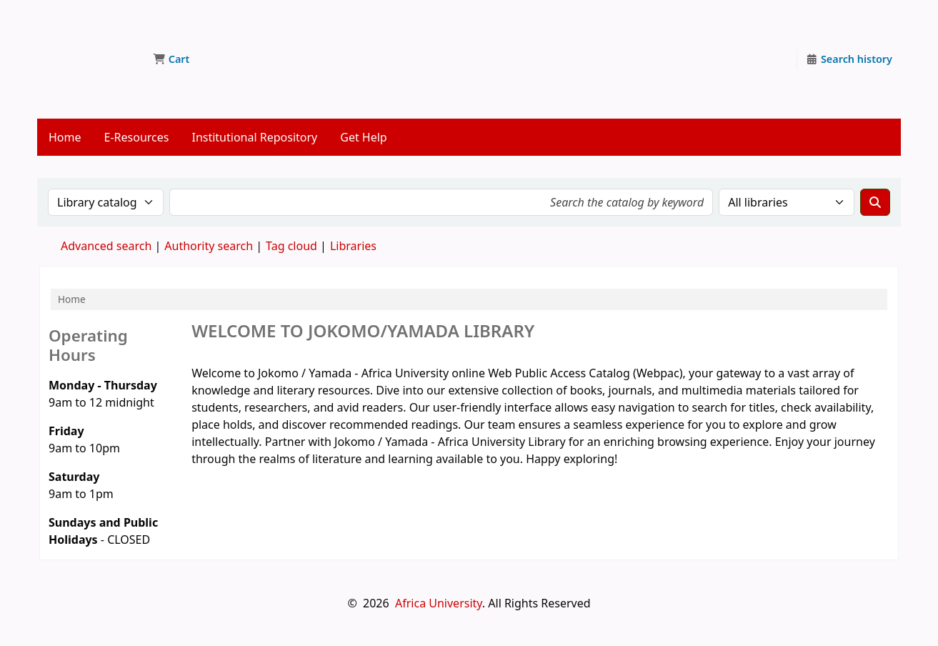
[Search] (875, 202)
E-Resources (136, 137)
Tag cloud (291, 246)
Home (65, 137)
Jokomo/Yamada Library (90, 34)
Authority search (208, 246)
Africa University (438, 603)
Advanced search (106, 246)
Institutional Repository (254, 137)
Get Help (363, 137)
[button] (171, 59)
